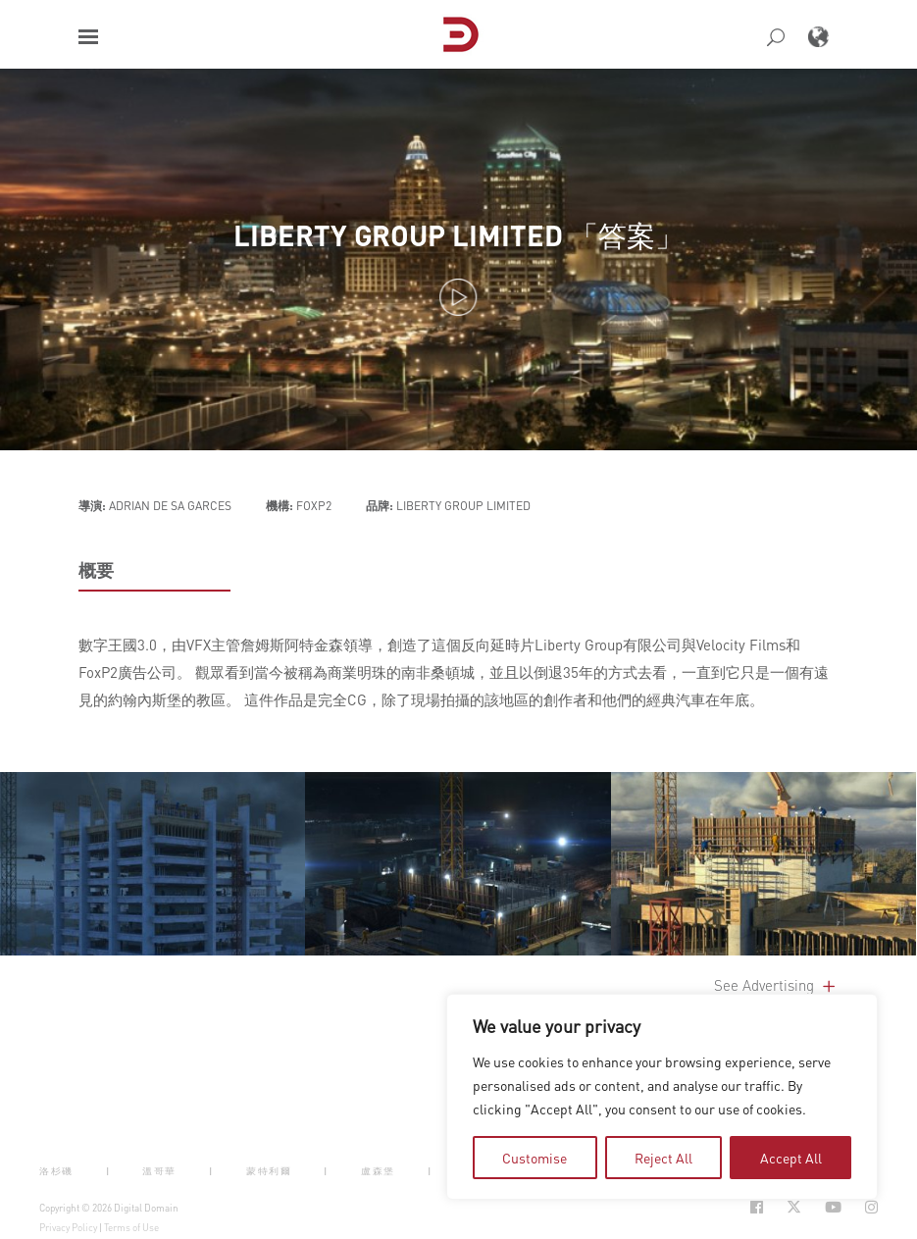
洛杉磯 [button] (56, 1170)
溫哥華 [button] (159, 1170)
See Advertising (776, 985)
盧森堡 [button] (378, 1170)
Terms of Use (131, 1227)
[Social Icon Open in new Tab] (756, 1207)
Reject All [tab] (663, 1157)
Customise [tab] (534, 1157)
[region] (662, 1097)
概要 (96, 570)
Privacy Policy (68, 1227)
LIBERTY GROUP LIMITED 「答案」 (458, 235)
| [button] (108, 1170)
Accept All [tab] (791, 1157)
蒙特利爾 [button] (268, 1170)
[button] (88, 36)
